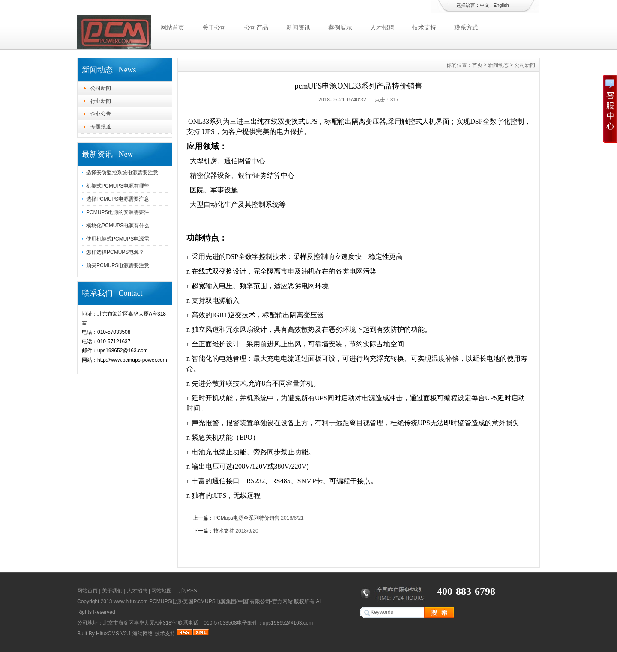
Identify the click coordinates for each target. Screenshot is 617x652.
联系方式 (466, 27)
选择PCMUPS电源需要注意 (117, 199)
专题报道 (100, 127)
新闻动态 (498, 65)
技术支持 (424, 27)
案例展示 (340, 27)
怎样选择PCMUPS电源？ (115, 252)
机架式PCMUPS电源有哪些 (117, 186)
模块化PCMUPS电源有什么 (117, 226)
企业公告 (100, 114)
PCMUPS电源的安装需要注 (117, 212)
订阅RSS (186, 591)
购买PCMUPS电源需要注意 (117, 265)
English (501, 5)
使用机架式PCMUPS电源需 (117, 239)
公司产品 (256, 27)
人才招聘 (382, 27)
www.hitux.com (131, 601)
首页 (477, 65)
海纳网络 (142, 634)
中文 (484, 5)
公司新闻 (100, 88)
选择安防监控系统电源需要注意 (122, 173)
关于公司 (214, 27)
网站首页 (172, 27)
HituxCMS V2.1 (113, 634)
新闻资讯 (298, 27)
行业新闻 (100, 101)
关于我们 (112, 591)
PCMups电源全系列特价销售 (246, 518)
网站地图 (161, 591)
